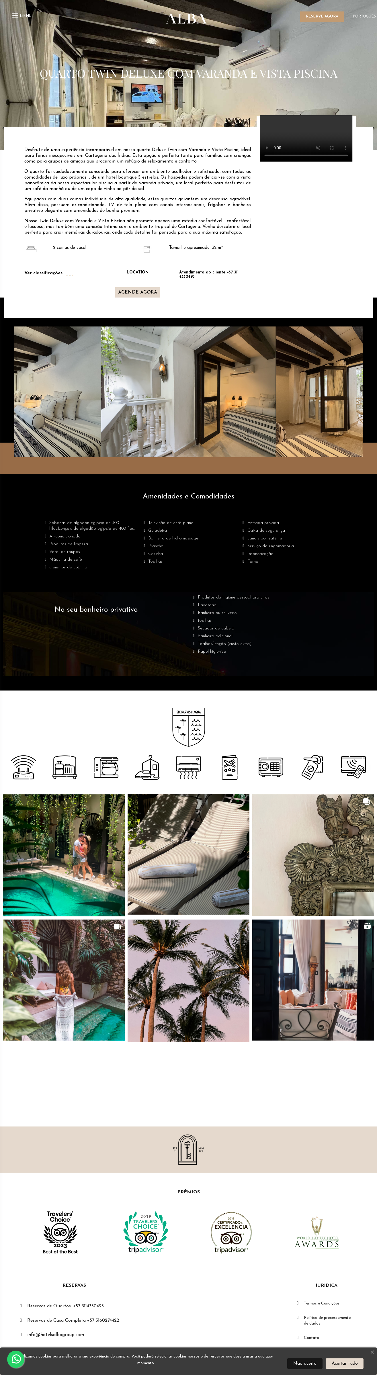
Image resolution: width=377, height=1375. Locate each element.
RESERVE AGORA (322, 16)
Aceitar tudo (345, 1363)
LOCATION (138, 272)
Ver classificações (43, 273)
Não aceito (305, 1363)
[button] (137, 292)
